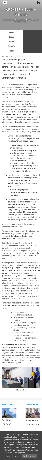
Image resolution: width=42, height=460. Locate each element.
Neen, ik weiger (13, 456)
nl (5, 3)
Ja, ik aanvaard (29, 456)
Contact (11, 51)
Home (11, 32)
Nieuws (11, 37)
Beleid (11, 42)
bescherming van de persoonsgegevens (21, 451)
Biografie (11, 46)
